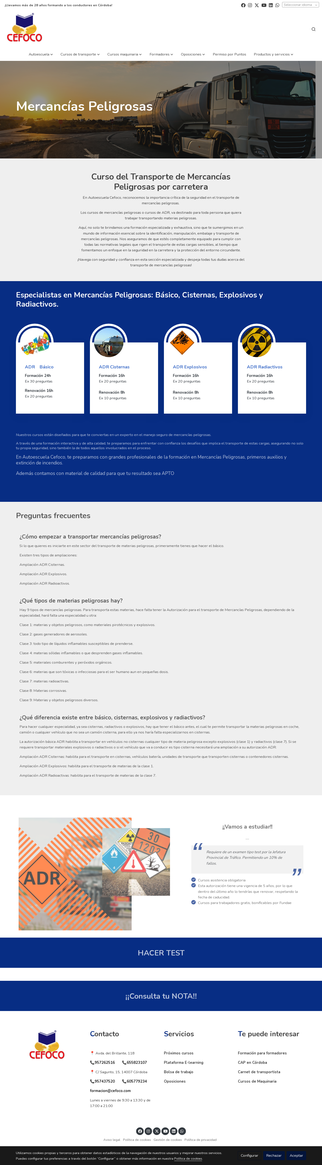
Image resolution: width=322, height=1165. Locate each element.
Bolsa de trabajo (178, 1072)
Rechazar (274, 1155)
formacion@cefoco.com (110, 1090)
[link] (24, 29)
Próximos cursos (179, 1053)
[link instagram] (250, 5)
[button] (41, 54)
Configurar (249, 1155)
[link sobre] (50, 1046)
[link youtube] (264, 5)
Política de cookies (137, 1139)
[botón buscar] (313, 29)
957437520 (105, 1081)
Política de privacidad (201, 1139)
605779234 (137, 1081)
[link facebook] (243, 5)
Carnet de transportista (259, 1072)
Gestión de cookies (168, 1139)
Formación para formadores (262, 1053)
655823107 (137, 1062)
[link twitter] (257, 5)
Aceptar (296, 1155)
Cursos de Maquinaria (257, 1081)
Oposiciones (175, 1081)
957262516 (105, 1062)
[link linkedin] (271, 5)
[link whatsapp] (277, 5)
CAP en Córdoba (252, 1062)
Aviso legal (111, 1139)
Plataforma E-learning (183, 1062)
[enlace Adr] (34, 342)
